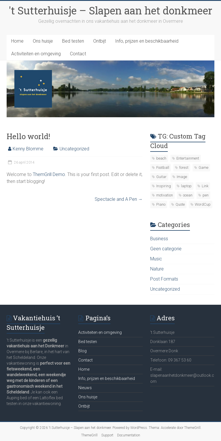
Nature (157, 269)
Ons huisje (43, 41)
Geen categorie (166, 248)
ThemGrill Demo (49, 174)
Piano (160, 204)
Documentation (128, 435)
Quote (180, 204)
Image (182, 177)
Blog (82, 351)
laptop (186, 186)
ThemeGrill (89, 435)
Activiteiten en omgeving (36, 53)
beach (161, 158)
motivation (164, 195)
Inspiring (163, 186)
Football (162, 167)
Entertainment (187, 158)
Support (107, 435)
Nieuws (85, 387)
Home (17, 41)
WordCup (203, 204)
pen (206, 195)
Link (205, 186)
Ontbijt (99, 41)
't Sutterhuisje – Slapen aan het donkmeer (110, 10)
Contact (78, 53)
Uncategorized (74, 149)
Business (159, 238)
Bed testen (73, 41)
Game (203, 167)
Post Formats (164, 279)
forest (183, 167)
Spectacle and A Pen (119, 199)
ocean (188, 195)
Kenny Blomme (28, 149)
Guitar (161, 177)
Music (156, 259)
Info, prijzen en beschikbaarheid (146, 41)
